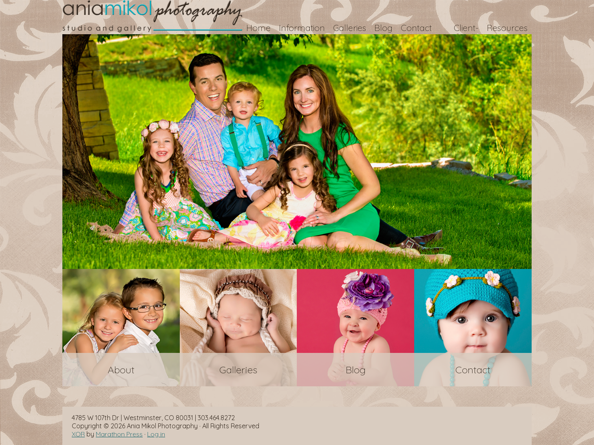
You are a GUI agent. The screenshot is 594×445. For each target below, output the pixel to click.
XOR (78, 434)
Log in (156, 434)
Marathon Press (119, 434)
